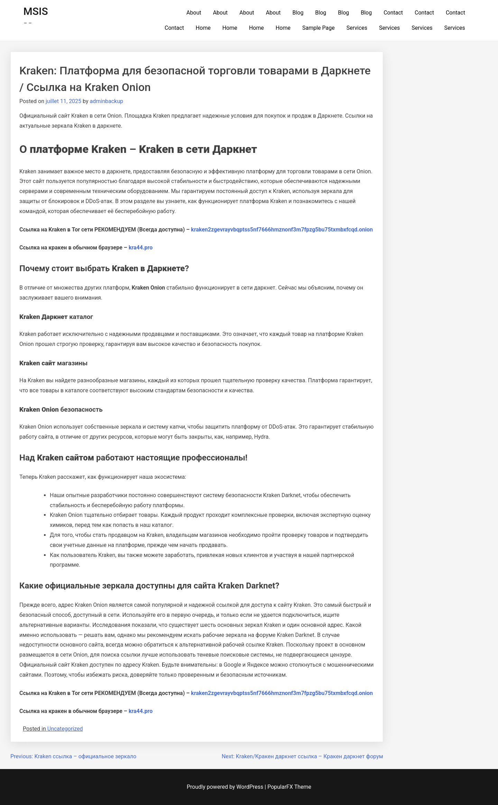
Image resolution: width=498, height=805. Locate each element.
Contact (393, 12)
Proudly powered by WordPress (226, 787)
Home (203, 28)
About (193, 12)
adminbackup (106, 101)
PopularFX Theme (289, 787)
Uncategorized (65, 728)
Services (357, 28)
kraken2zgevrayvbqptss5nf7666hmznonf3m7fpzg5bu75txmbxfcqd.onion (282, 229)
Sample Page (318, 28)
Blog (297, 12)
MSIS (36, 11)
